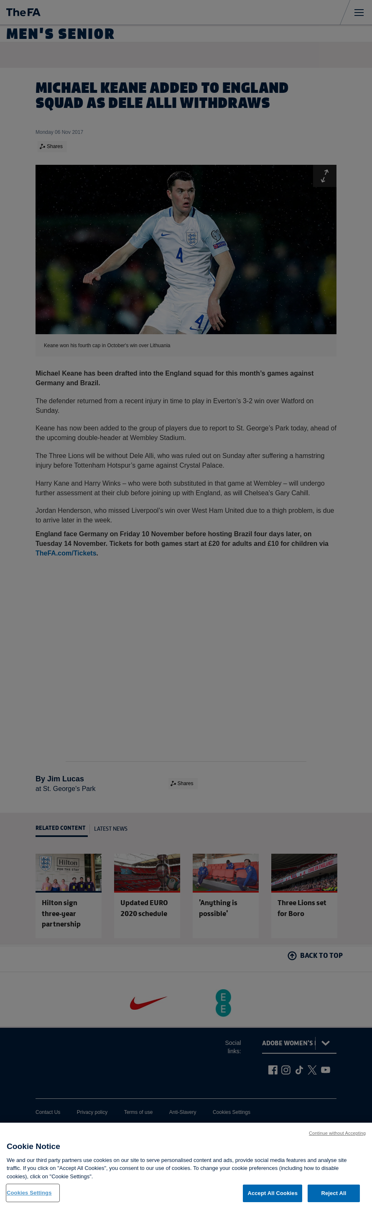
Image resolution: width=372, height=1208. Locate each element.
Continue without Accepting (337, 1137)
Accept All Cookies (272, 1198)
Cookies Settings (29, 1198)
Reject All (333, 1198)
